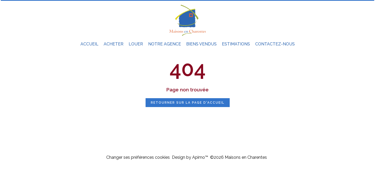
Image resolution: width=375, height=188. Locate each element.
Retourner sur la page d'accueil (187, 102)
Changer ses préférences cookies (138, 157)
